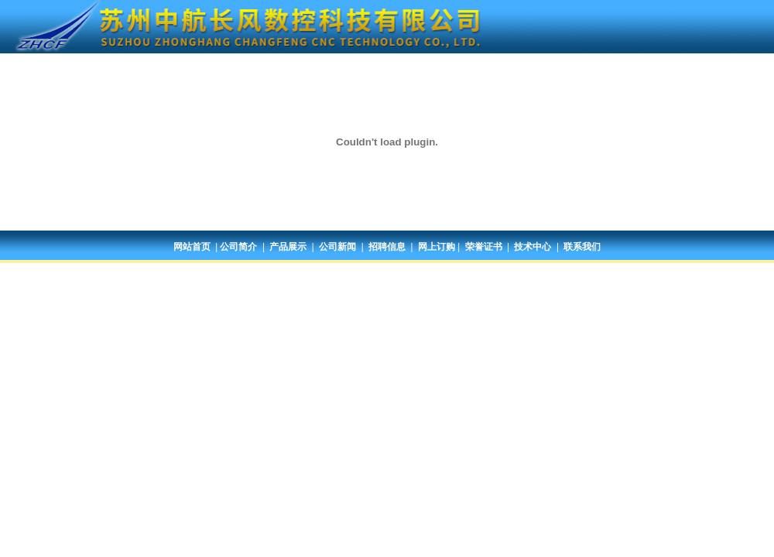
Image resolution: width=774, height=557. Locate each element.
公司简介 (238, 246)
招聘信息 (387, 246)
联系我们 (582, 246)
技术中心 (532, 246)
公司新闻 (337, 246)
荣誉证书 (483, 246)
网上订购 (436, 246)
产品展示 (288, 246)
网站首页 (192, 246)
